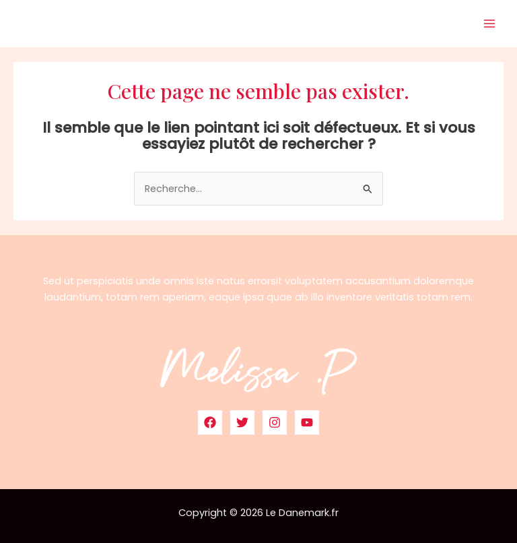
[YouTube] (307, 422)
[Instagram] (275, 422)
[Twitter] (242, 422)
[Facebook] (210, 422)
